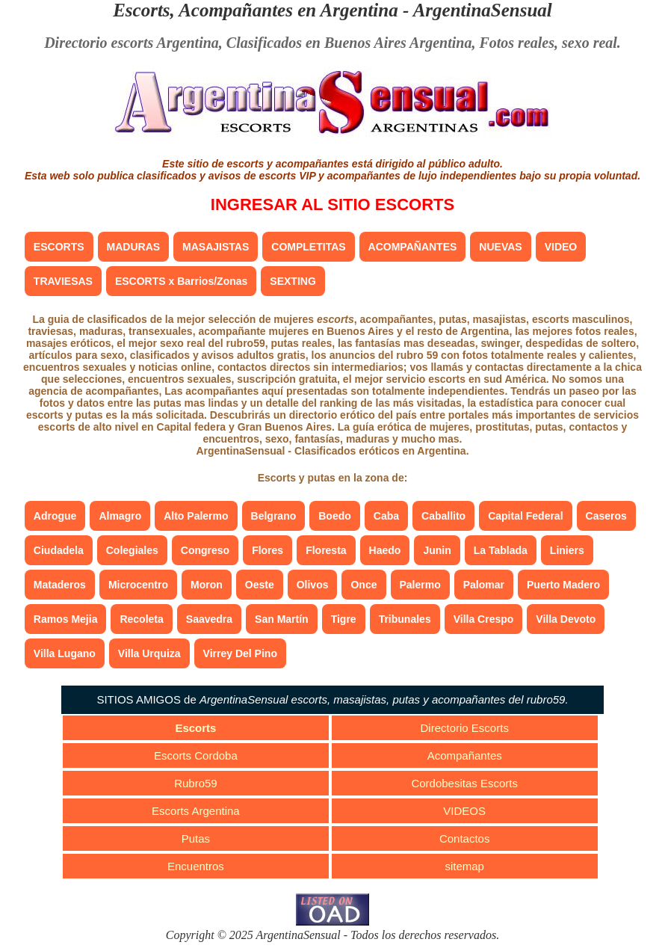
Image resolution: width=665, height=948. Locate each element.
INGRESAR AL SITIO (332, 204)
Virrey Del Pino (240, 653)
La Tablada (501, 550)
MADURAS (134, 247)
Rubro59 (195, 783)
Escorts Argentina (196, 810)
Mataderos (60, 585)
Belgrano (274, 516)
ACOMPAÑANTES (412, 247)
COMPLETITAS (308, 247)
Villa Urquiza (149, 653)
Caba (386, 516)
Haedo (385, 550)
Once (363, 585)
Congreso (205, 550)
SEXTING (292, 281)
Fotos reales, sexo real (547, 42)
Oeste (259, 585)
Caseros (606, 516)
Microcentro (138, 585)
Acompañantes (464, 755)
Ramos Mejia (66, 619)
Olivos (313, 585)
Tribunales (405, 619)
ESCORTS (59, 247)
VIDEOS (464, 810)
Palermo (420, 585)
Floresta (326, 550)
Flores (267, 550)
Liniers (567, 550)
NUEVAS (500, 247)
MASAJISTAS (215, 247)
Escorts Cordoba (196, 755)
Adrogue (55, 516)
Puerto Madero (563, 585)
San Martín (282, 619)
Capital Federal (525, 516)
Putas (196, 838)
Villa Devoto (566, 619)
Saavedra (209, 619)
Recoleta (141, 619)
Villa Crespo (484, 619)
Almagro (120, 516)
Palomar (483, 585)
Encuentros (195, 866)
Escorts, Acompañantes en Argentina (255, 10)
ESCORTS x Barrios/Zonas (181, 281)
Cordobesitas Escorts (464, 783)
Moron (207, 585)
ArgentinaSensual (482, 10)
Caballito (443, 516)
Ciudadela (59, 550)
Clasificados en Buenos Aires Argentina (349, 42)
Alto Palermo (196, 516)
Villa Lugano (65, 653)
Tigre (343, 619)
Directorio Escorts (465, 727)
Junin (437, 550)
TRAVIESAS (63, 281)
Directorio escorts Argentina (131, 42)
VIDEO (561, 247)
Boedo (334, 516)
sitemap (464, 866)
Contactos (464, 838)
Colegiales (132, 550)
